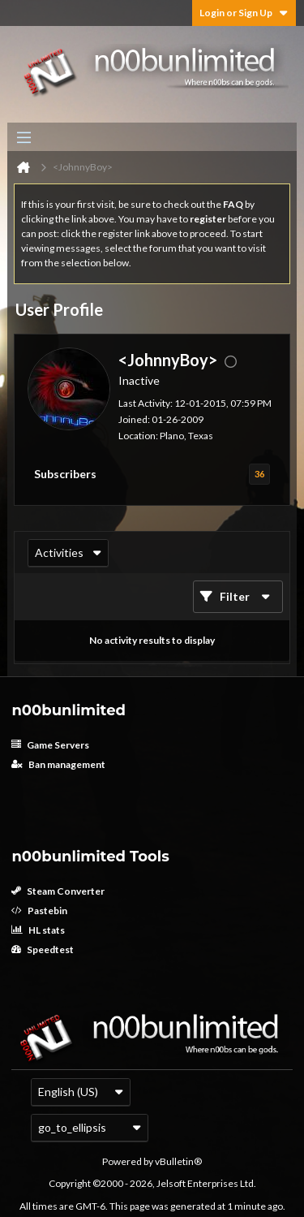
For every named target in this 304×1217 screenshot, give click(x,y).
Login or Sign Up (244, 12)
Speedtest (42, 949)
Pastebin (39, 910)
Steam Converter (58, 891)
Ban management (58, 764)
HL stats (38, 930)
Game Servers (50, 745)
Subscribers (65, 474)
